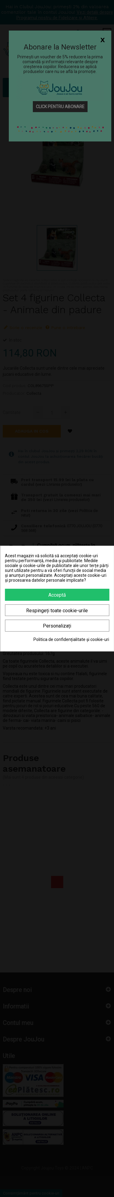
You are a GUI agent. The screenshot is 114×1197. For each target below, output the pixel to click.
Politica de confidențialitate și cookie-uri (71, 639)
